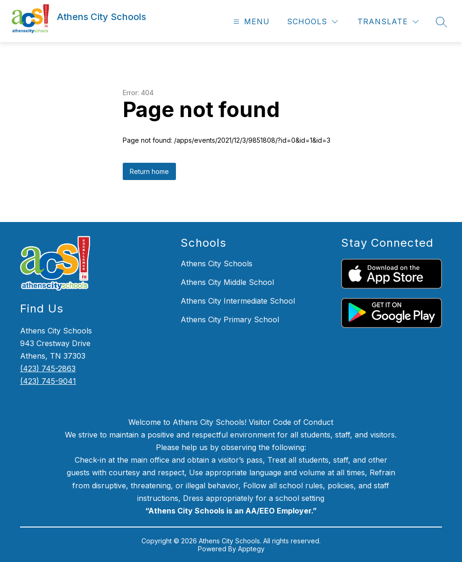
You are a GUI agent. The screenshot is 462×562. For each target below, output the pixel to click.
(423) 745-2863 (48, 368)
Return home (149, 171)
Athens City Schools (216, 263)
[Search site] (441, 22)
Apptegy (251, 549)
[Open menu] (250, 22)
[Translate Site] (388, 22)
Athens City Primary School (230, 319)
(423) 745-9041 (48, 381)
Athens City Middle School (227, 282)
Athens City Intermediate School (238, 300)
